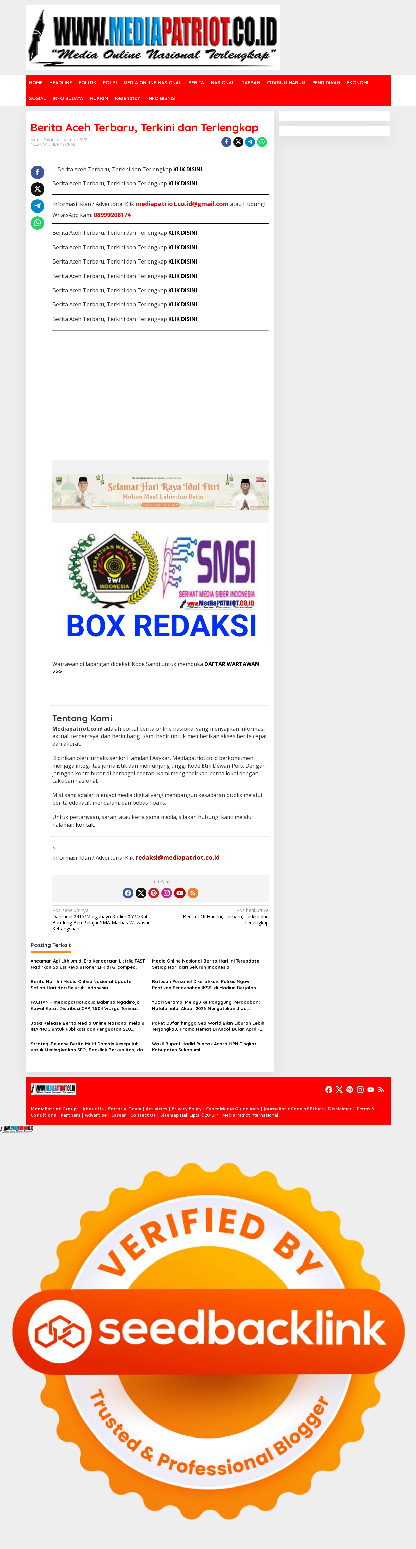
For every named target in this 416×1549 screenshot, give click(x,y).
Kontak (85, 824)
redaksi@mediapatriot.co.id (178, 857)
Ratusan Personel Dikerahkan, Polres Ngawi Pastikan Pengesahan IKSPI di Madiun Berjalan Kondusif (204, 985)
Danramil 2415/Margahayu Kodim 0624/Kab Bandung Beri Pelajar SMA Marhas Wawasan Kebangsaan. (104, 919)
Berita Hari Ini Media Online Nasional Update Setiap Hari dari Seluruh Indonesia (81, 984)
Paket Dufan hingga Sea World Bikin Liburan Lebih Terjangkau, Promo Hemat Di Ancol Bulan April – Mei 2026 (208, 1026)
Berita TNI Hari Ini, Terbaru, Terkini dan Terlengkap (217, 916)
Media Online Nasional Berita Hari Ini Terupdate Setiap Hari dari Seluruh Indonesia (205, 964)
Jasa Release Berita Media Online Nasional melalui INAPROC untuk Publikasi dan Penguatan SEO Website (88, 1026)
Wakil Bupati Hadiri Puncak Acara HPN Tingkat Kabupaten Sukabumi (204, 1046)
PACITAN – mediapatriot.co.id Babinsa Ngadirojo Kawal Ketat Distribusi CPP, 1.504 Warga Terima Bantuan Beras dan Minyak (85, 1005)
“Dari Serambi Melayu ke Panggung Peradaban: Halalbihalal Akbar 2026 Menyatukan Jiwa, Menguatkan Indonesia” (206, 1005)
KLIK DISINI (187, 169)
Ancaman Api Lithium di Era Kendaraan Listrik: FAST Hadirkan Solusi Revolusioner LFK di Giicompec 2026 (88, 964)
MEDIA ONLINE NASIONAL (53, 144)
